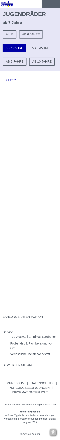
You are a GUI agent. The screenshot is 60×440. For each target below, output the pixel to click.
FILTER (8, 80)
